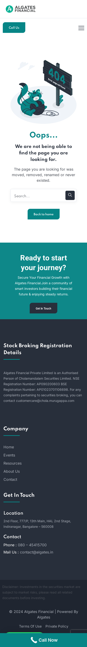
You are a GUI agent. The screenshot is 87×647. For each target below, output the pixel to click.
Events (9, 455)
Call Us (14, 27)
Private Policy (56, 626)
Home (8, 447)
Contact (10, 479)
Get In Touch (43, 308)
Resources (12, 463)
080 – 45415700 (32, 545)
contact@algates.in (36, 552)
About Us (11, 471)
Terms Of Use (30, 626)
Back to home (44, 214)
